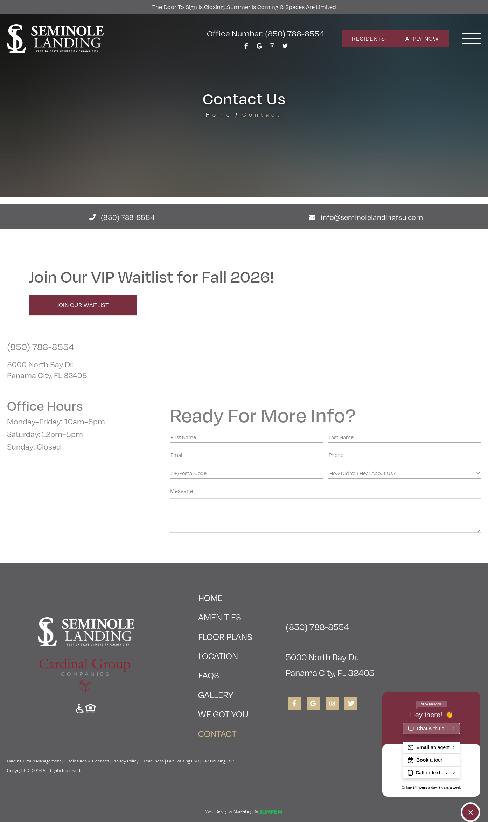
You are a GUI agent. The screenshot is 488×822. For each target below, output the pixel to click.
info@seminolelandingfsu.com (366, 217)
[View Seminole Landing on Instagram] (272, 48)
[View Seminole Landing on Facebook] (246, 48)
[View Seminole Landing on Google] (259, 48)
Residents (368, 38)
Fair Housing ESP (218, 761)
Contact (225, 731)
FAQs (208, 675)
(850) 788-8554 (122, 217)
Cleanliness (153, 761)
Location (218, 655)
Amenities (219, 617)
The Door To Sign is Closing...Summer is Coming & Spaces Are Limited (244, 7)
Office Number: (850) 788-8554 (265, 33)
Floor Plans (225, 636)
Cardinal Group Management (34, 761)
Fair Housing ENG (183, 761)
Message (181, 561)
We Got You (223, 714)
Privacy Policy (125, 761)
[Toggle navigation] (471, 38)
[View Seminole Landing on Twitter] (284, 48)
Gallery (215, 694)
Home (219, 114)
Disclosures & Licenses (86, 761)
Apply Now (422, 38)
